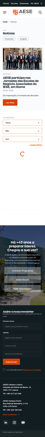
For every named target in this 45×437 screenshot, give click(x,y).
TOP (2, 228)
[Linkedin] (6, 422)
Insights (23, 39)
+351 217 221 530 (13, 393)
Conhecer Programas (22, 270)
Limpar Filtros (36, 145)
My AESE (35, 3)
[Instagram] (14, 422)
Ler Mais (10, 102)
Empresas (24, 3)
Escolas (14, 3)
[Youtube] (23, 422)
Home (5, 22)
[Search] (40, 12)
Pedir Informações (22, 288)
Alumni (6, 3)
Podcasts (9, 39)
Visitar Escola (22, 279)
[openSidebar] (5, 12)
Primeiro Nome (8, 321)
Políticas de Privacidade (32, 370)
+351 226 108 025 (14, 410)
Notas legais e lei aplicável (13, 432)
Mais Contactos (11, 414)
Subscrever (11, 361)
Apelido (6, 332)
